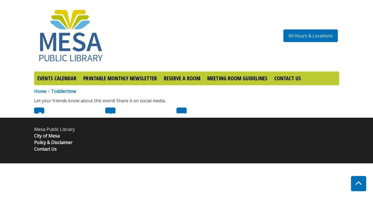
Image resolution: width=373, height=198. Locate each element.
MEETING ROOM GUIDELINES (237, 78)
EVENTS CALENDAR (56, 78)
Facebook (39, 111)
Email (181, 111)
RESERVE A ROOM (182, 78)
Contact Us (45, 149)
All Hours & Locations (310, 36)
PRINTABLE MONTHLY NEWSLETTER (120, 78)
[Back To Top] (358, 183)
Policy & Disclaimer (53, 142)
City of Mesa (47, 136)
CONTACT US (287, 78)
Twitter (110, 111)
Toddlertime (63, 91)
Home (40, 91)
